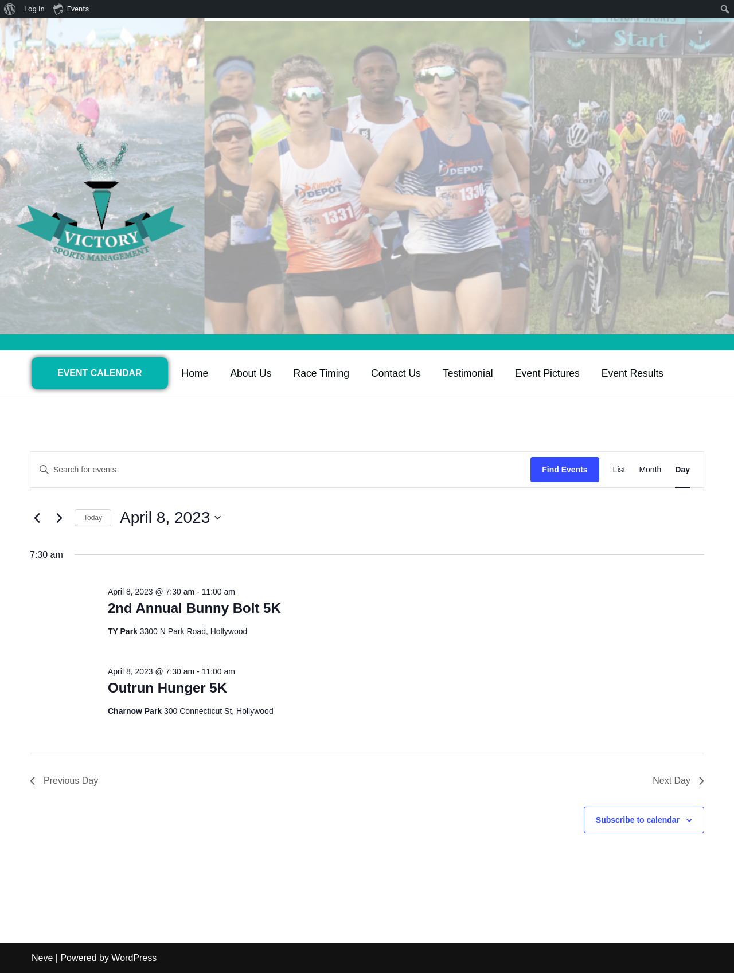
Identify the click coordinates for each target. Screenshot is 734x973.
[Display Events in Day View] (682, 470)
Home (195, 373)
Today (93, 518)
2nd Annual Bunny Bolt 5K (194, 608)
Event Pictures (548, 373)
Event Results (633, 373)
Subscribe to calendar (638, 819)
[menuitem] (10, 9)
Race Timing (322, 373)
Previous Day (64, 781)
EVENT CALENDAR (99, 373)
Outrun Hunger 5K (167, 687)
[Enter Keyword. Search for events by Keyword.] (280, 470)
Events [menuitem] (71, 8)
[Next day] (59, 518)
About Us (251, 373)
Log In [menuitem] (34, 9)
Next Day (678, 781)
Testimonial (468, 373)
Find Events (564, 469)
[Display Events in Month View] (650, 470)
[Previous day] (37, 518)
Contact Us (396, 373)
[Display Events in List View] (619, 470)
